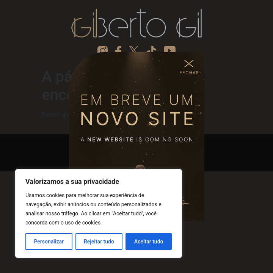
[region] (98, 213)
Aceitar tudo (148, 241)
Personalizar (49, 241)
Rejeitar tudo (99, 241)
